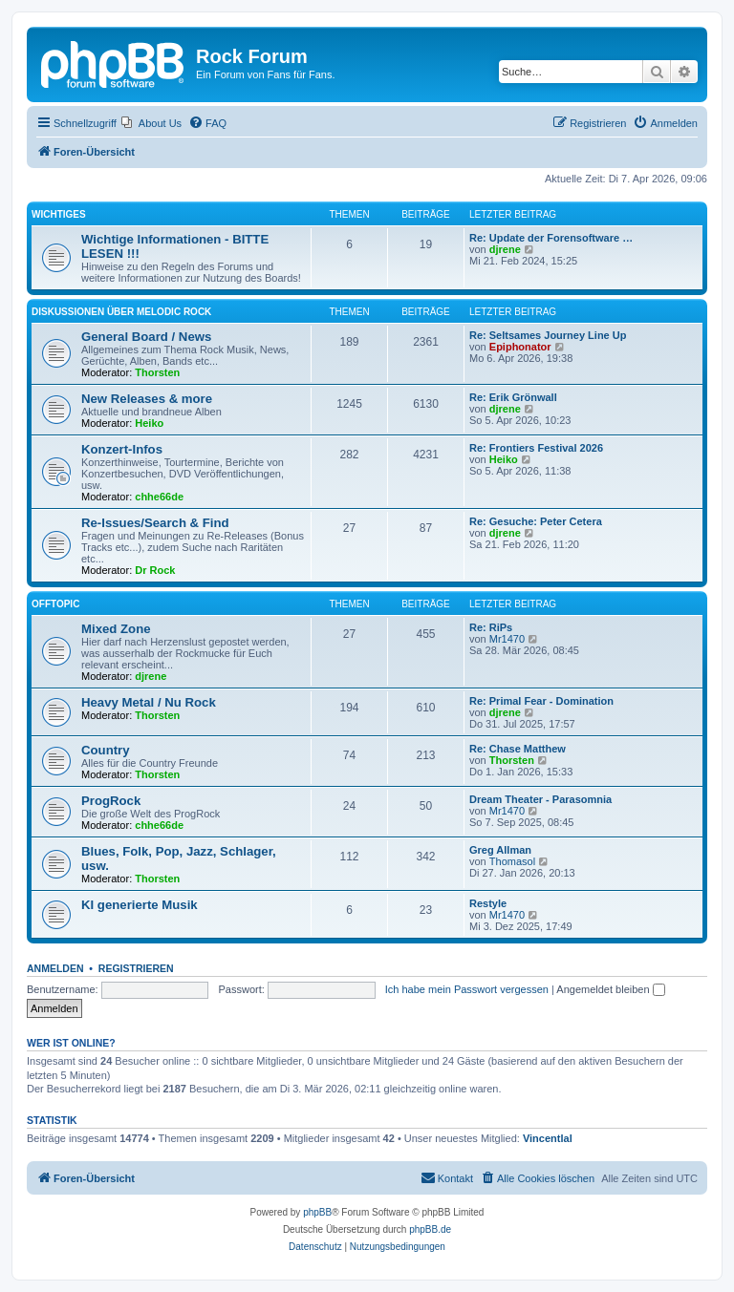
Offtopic (55, 604)
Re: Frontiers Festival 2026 (536, 448)
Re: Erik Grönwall (513, 397)
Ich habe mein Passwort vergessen (467, 989)
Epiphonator (520, 346)
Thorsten (157, 372)
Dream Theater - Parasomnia (540, 799)
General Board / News (146, 336)
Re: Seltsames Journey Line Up (547, 335)
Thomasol (512, 861)
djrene (505, 249)
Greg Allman (500, 850)
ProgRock (110, 801)
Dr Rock (155, 570)
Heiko (149, 423)
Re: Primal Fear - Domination (541, 701)
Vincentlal (547, 1138)
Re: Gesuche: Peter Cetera (535, 521)
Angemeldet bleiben (610, 989)
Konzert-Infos (121, 449)
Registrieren (136, 968)
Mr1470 (507, 639)
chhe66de (159, 496)
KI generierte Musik (139, 905)
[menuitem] (151, 123)
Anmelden (55, 968)
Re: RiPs (490, 627)
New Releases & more (146, 399)
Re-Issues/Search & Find (155, 523)
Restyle (488, 903)
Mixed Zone (116, 629)
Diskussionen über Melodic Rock (121, 312)
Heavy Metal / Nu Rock (148, 702)
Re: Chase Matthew (517, 748)
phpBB (317, 1212)
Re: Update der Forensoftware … (551, 238)
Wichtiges (59, 214)
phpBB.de (430, 1229)
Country (105, 750)
